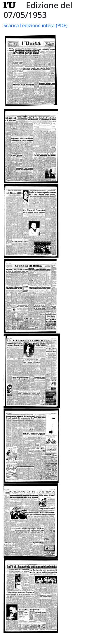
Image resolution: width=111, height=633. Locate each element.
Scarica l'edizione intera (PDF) (35, 25)
